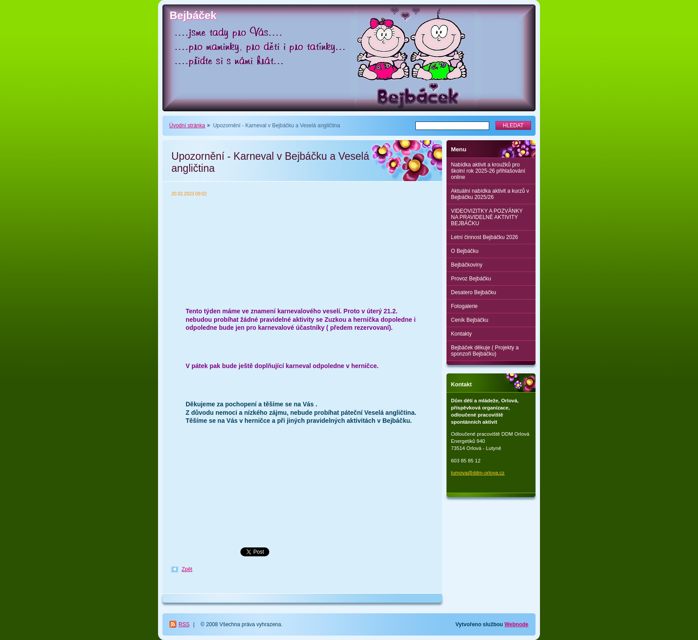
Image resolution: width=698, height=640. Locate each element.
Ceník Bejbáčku (469, 320)
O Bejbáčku (465, 251)
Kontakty (461, 334)
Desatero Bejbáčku (473, 292)
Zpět (187, 569)
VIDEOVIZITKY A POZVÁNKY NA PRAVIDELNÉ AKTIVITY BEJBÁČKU (487, 217)
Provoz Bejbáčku (471, 278)
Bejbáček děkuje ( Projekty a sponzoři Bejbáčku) (485, 350)
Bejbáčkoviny (467, 265)
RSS (184, 624)
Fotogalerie (464, 306)
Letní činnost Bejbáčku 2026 (484, 237)
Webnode (516, 624)
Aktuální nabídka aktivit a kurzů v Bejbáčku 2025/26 (490, 194)
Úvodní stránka (187, 125)
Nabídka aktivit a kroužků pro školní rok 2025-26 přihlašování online (488, 171)
